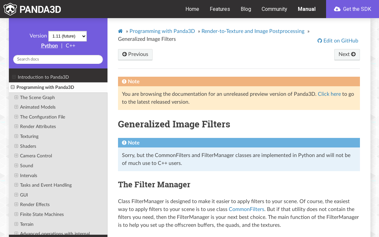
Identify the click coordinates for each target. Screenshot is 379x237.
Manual (307, 9)
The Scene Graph (34, 98)
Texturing (26, 137)
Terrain (24, 224)
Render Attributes (35, 127)
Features (220, 9)
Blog (246, 9)
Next (347, 54)
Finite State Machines (39, 215)
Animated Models (35, 107)
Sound (23, 166)
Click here (329, 94)
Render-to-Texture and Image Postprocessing (252, 31)
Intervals (25, 176)
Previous (135, 54)
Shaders (25, 146)
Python (49, 45)
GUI (21, 195)
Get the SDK (352, 9)
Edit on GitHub (340, 40)
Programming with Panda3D (42, 88)
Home (192, 9)
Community (274, 9)
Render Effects (32, 205)
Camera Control (33, 156)
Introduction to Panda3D (40, 77)
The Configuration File (39, 117)
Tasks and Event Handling (43, 185)
